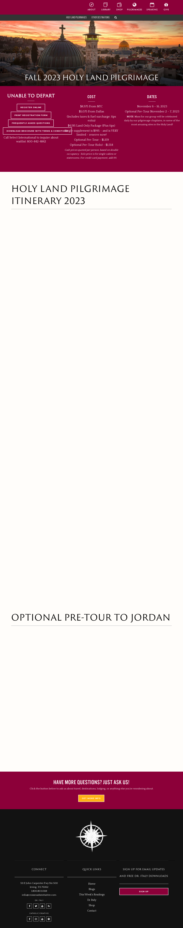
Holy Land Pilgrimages (76, 17)
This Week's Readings (92, 894)
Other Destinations (101, 17)
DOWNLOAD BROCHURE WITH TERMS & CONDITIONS (37, 131)
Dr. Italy (91, 900)
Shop (92, 905)
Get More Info (91, 798)
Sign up (144, 891)
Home (91, 883)
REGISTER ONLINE (30, 107)
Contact (91, 910)
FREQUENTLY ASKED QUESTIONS (31, 123)
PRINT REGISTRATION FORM (31, 115)
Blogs (92, 889)
